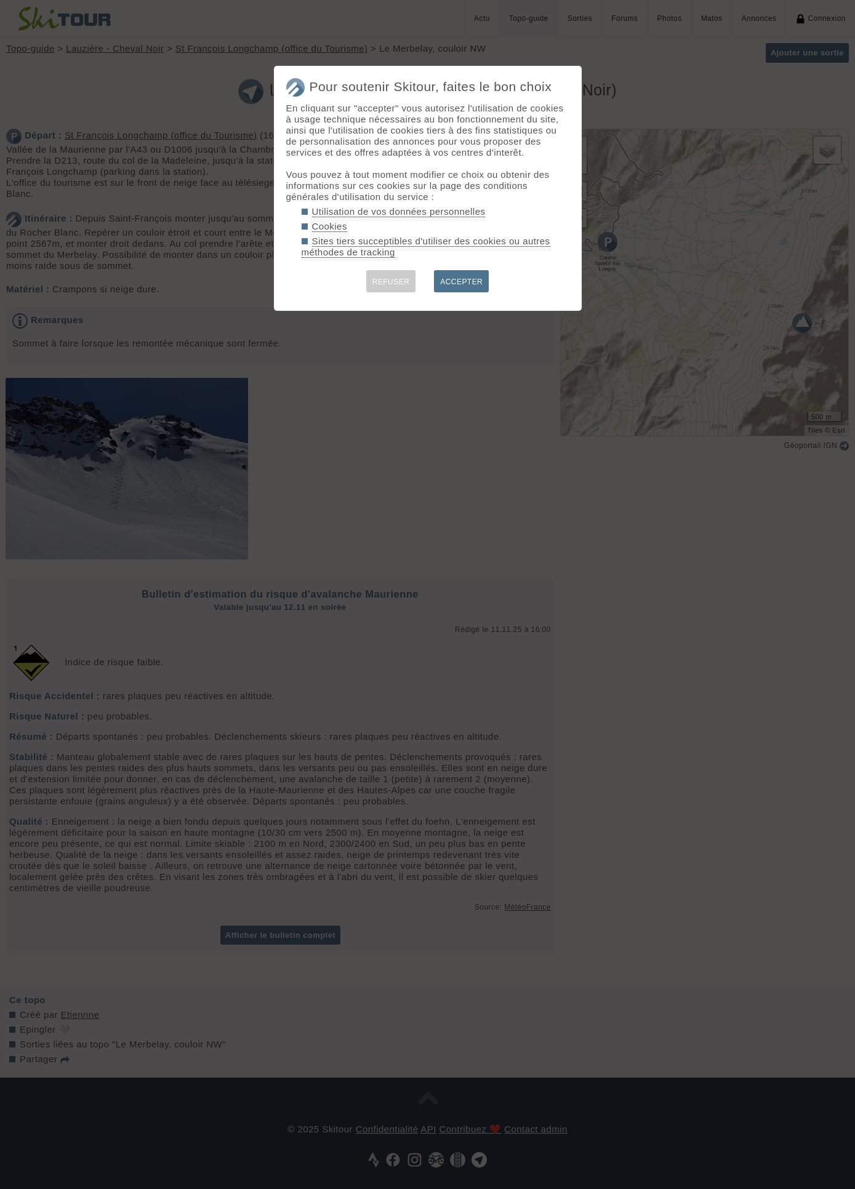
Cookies (329, 226)
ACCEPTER (461, 282)
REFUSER (391, 282)
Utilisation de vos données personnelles (399, 211)
